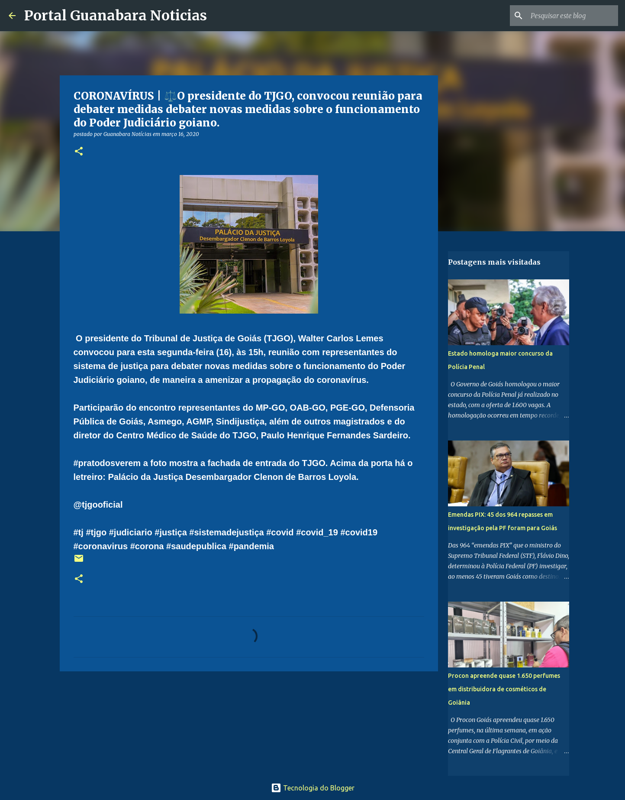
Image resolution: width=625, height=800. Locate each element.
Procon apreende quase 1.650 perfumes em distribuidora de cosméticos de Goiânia (504, 689)
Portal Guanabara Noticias (115, 15)
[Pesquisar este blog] (572, 15)
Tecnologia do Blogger (312, 788)
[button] (79, 152)
